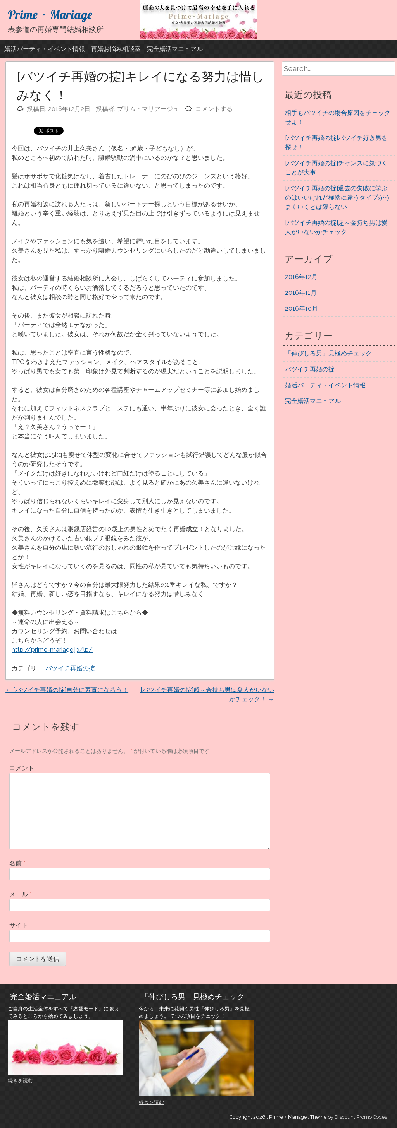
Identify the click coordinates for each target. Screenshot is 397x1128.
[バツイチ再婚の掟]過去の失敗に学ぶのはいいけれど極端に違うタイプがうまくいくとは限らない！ (337, 197)
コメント (21, 768)
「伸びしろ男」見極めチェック (328, 353)
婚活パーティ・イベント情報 (44, 49)
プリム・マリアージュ (148, 109)
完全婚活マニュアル (175, 49)
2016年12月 (301, 276)
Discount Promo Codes (361, 1117)
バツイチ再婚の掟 (70, 668)
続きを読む (20, 1081)
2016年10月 (301, 308)
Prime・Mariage (50, 14)
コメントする (214, 109)
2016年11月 (301, 292)
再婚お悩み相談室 (116, 49)
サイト (18, 925)
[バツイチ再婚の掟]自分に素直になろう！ (66, 690)
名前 (17, 863)
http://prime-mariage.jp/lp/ (52, 649)
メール (20, 894)
